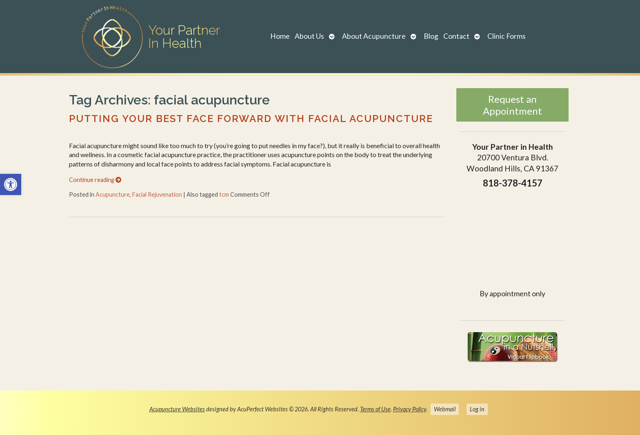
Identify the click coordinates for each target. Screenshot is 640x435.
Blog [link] (431, 36)
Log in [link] (477, 409)
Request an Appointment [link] (512, 105)
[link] (10, 184)
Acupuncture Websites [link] (177, 409)
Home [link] (280, 36)
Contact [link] (456, 36)
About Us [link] (309, 36)
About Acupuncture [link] (374, 36)
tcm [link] (224, 194)
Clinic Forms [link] (506, 36)
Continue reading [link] (95, 179)
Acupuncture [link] (113, 194)
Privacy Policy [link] (409, 409)
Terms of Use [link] (375, 409)
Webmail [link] (445, 409)
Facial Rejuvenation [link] (157, 194)
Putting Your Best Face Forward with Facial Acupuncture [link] (251, 118)
